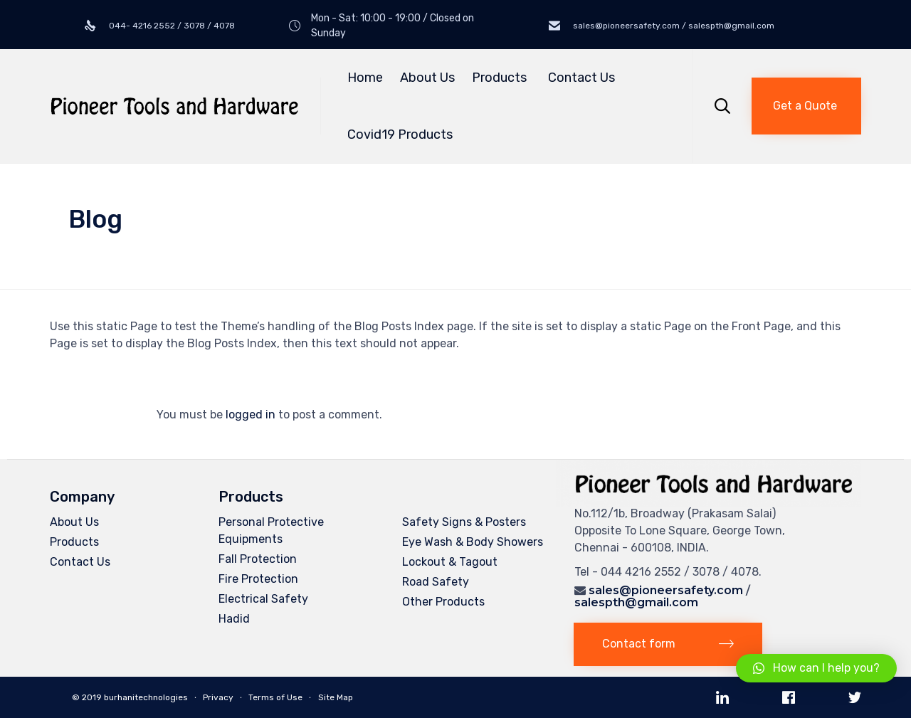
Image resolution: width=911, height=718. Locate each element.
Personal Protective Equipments (271, 530)
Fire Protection (258, 579)
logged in (250, 414)
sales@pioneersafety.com (666, 590)
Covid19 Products (400, 134)
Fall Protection (257, 559)
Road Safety (435, 581)
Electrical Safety (263, 599)
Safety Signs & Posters (464, 522)
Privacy (218, 697)
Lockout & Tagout (449, 562)
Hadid (234, 618)
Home (365, 77)
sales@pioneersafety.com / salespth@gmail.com (672, 26)
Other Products (443, 601)
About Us (427, 77)
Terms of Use (275, 697)
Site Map (335, 697)
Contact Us (581, 77)
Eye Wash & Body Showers (472, 542)
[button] (806, 106)
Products (501, 77)
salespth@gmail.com (636, 602)
